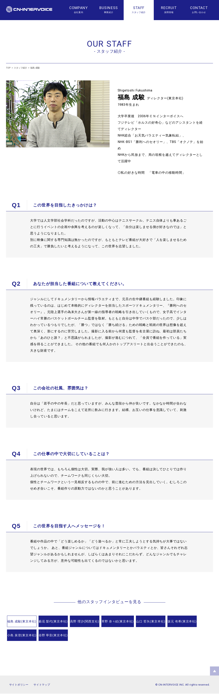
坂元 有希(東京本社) (26, 636)
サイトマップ (42, 685)
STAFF (138, 8)
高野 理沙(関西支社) (109, 622)
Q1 (16, 205)
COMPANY (78, 8)
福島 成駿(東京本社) (26, 622)
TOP (8, 68)
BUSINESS (108, 8)
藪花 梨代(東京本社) (68, 622)
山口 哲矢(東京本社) (192, 622)
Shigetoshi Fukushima (135, 90)
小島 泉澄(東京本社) (68, 636)
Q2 (16, 283)
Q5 (16, 526)
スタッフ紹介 (20, 68)
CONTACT (199, 8)
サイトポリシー (19, 685)
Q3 (16, 388)
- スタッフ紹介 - (109, 51)
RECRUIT (169, 8)
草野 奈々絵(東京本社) (151, 622)
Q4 (16, 453)
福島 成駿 (35, 68)
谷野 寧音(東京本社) (109, 636)
